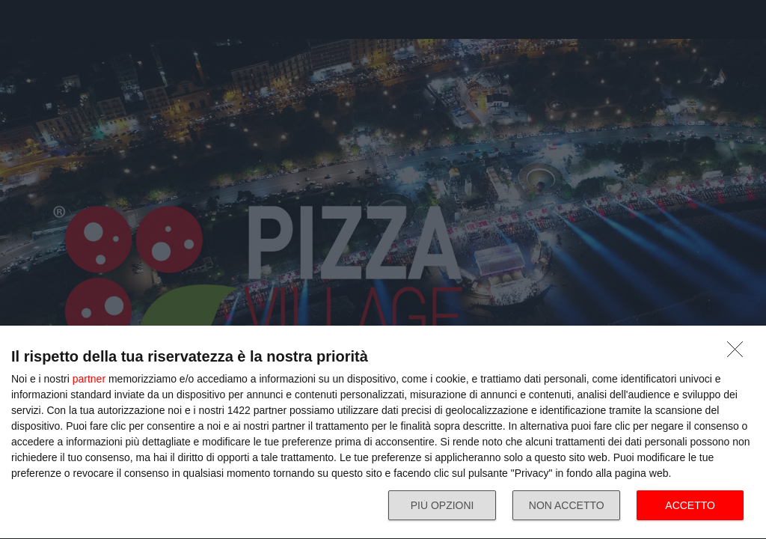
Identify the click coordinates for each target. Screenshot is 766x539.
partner (89, 379)
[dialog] (383, 432)
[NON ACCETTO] (739, 353)
